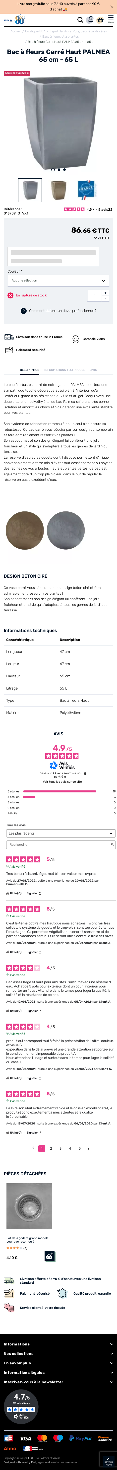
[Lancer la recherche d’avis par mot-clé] (113, 844)
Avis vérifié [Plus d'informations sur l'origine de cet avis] (17, 866)
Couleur (13, 271)
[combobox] (58, 280)
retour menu (109, 1463)
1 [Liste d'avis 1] (42, 1148)
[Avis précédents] (33, 1148)
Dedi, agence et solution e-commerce (54, 1462)
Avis (93, 370)
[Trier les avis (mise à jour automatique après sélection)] (61, 833)
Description (29, 370)
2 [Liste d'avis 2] (51, 1148)
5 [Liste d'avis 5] (80, 1148)
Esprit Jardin (59, 31)
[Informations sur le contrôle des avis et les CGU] (85, 773)
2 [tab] (59, 169)
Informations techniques (64, 370)
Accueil (15, 31)
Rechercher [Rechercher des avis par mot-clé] (58, 844)
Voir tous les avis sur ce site (62, 781)
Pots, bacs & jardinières (90, 31)
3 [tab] (64, 169)
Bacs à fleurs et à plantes (60, 36)
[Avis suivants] (88, 1149)
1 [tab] (53, 169)
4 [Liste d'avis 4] (70, 1148)
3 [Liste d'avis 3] (60, 1148)
